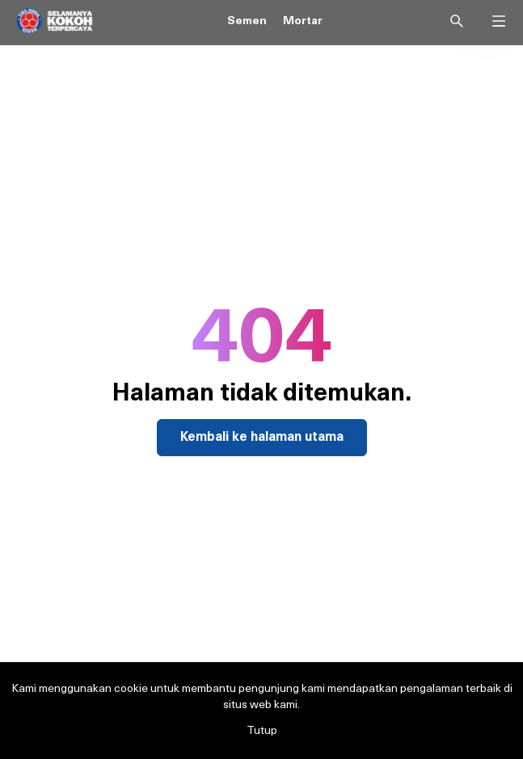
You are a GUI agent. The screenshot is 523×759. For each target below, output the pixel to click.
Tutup (262, 731)
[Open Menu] (499, 17)
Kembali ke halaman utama (262, 437)
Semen (247, 21)
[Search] (457, 21)
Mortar (303, 21)
